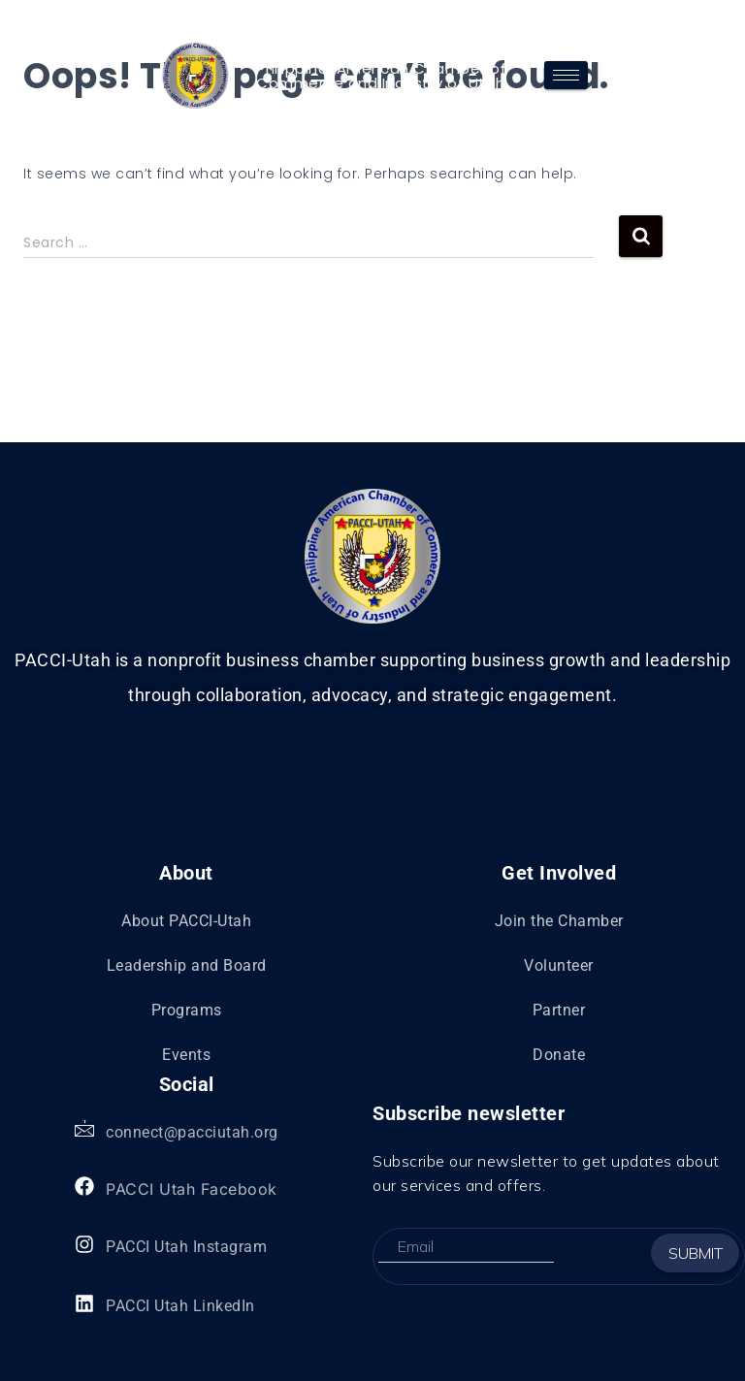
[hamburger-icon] (566, 75)
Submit (695, 1253)
